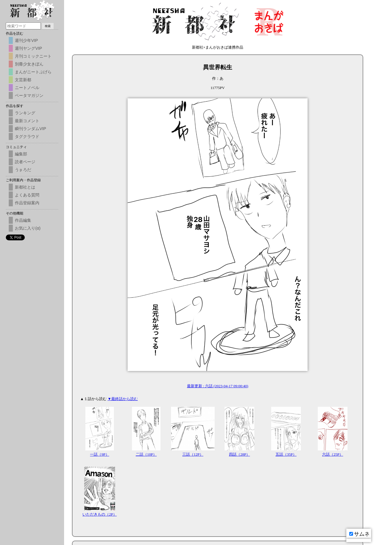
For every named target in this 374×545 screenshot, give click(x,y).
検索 (48, 26)
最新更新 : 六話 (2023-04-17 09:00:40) (217, 386)
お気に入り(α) (27, 228)
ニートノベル (27, 87)
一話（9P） (99, 454)
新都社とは (25, 187)
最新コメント (27, 120)
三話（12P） (192, 454)
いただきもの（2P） (99, 514)
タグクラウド (27, 136)
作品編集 (23, 220)
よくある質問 (27, 195)
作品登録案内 (27, 202)
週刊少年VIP (26, 40)
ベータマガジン (29, 95)
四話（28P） (239, 454)
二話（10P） (146, 454)
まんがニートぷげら (33, 72)
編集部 (21, 154)
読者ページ (25, 161)
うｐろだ (23, 169)
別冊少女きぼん (29, 64)
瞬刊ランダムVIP (30, 128)
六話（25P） (332, 454)
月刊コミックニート (33, 56)
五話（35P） (286, 454)
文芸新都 (23, 79)
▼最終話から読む (122, 399)
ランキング (25, 113)
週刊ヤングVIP (28, 48)
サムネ (359, 534)
